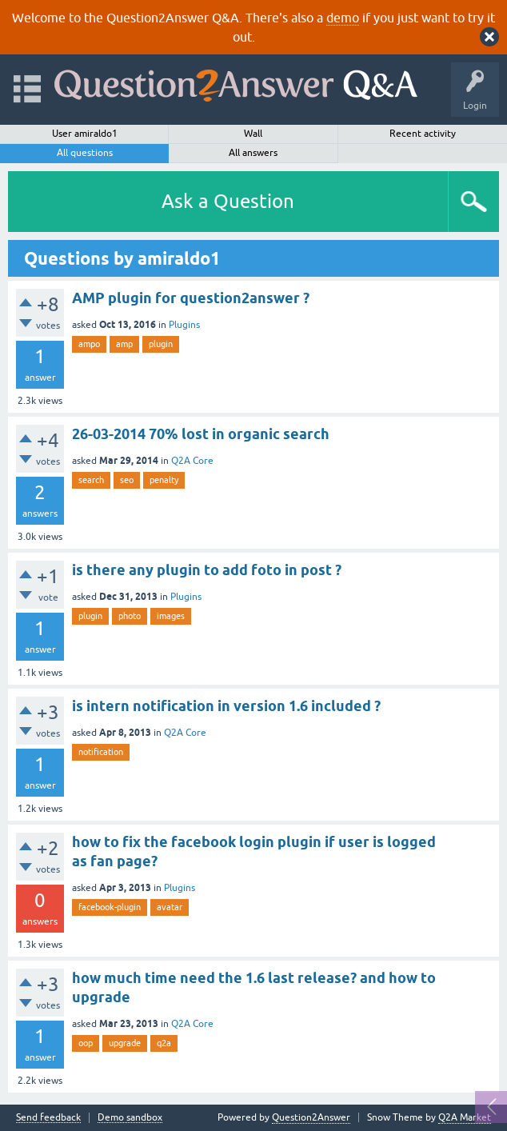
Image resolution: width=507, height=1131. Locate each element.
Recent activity (422, 133)
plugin (161, 344)
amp (124, 344)
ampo (89, 344)
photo (129, 616)
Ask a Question (228, 201)
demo (342, 17)
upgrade (125, 1043)
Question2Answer (311, 1117)
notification (100, 752)
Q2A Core (192, 460)
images (171, 616)
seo (127, 480)
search (91, 480)
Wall (253, 133)
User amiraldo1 (85, 133)
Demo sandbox (130, 1118)
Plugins (184, 324)
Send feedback (48, 1118)
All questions (85, 152)
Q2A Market (464, 1117)
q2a (164, 1043)
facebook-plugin (109, 907)
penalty (164, 480)
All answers (253, 152)
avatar (169, 907)
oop (85, 1043)
